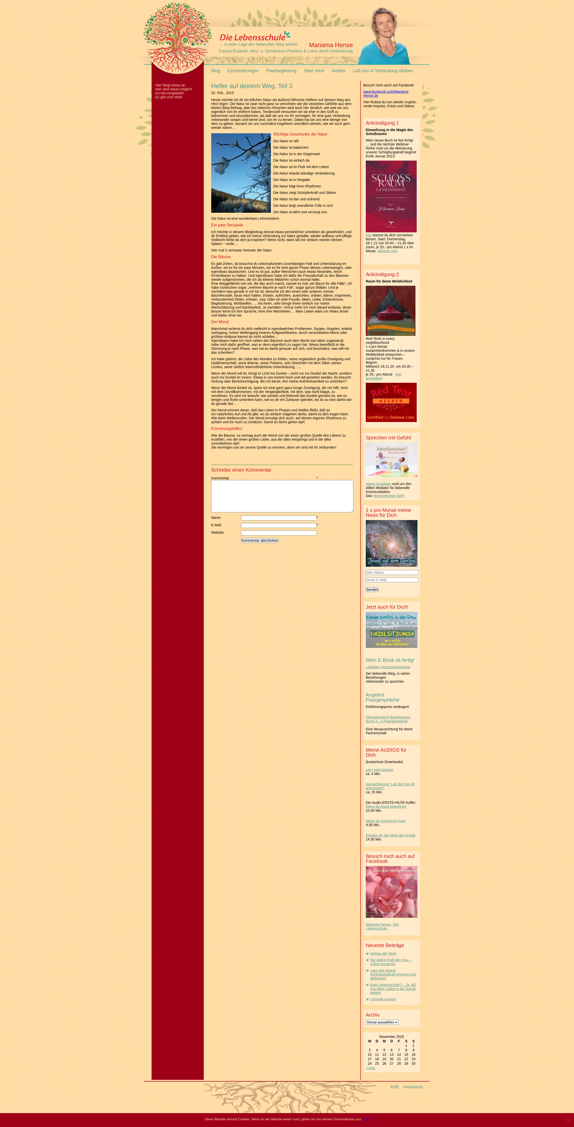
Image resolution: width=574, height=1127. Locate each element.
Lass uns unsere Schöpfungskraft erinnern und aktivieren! (393, 974)
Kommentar (226, 478)
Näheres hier (387, 251)
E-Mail (226, 531)
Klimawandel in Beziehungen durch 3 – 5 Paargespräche (388, 719)
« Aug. (371, 1068)
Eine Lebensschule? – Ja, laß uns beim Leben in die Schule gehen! (393, 989)
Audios (338, 70)
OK (367, 1119)
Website (217, 538)
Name (226, 524)
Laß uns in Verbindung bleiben (383, 70)
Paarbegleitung (281, 70)
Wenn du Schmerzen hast (386, 821)
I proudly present (383, 999)
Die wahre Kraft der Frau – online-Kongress (390, 962)
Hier (369, 235)
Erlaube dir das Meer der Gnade (390, 835)
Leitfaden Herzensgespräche (388, 667)
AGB (394, 1087)
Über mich (314, 70)
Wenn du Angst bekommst (386, 807)
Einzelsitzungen (243, 70)
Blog (215, 70)
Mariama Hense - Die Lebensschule (382, 926)
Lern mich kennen (379, 770)
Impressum (413, 1087)
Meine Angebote (378, 484)
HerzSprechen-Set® (388, 496)
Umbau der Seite (383, 953)
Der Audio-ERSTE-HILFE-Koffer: (391, 803)
